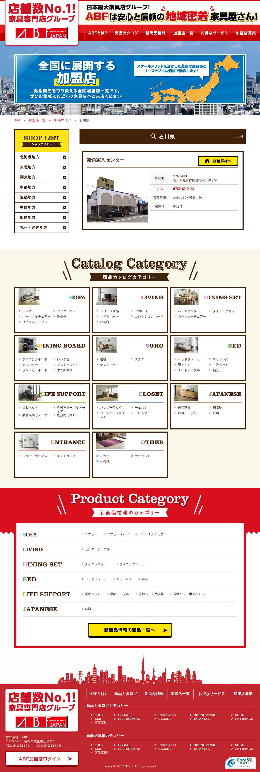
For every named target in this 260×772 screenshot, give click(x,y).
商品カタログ (125, 694)
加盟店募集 (242, 694)
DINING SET (167, 715)
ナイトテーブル (189, 370)
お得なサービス (211, 694)
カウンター (30, 364)
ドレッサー (142, 413)
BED (98, 718)
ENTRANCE (244, 718)
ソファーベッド (68, 311)
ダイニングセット (225, 311)
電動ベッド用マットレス (190, 594)
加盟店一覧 (180, 694)
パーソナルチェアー (36, 316)
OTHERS (101, 752)
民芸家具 (184, 407)
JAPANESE (202, 718)
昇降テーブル (119, 594)
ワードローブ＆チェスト (114, 415)
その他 (105, 461)
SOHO (239, 715)
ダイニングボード (34, 359)
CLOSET (164, 718)
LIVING (124, 715)
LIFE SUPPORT (129, 718)
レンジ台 (63, 359)
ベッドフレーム (189, 359)
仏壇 (216, 413)
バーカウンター (189, 311)
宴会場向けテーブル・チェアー (34, 417)
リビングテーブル (34, 322)
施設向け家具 (66, 415)
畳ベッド (184, 364)
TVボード (141, 311)
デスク (139, 359)
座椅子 (61, 316)
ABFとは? (98, 694)
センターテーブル (97, 549)
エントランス (66, 456)
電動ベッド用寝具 (151, 594)
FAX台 (104, 322)
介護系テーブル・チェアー (71, 409)
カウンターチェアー (192, 316)
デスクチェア (109, 364)
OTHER (100, 722)
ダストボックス (68, 364)
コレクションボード (149, 316)
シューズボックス (34, 456)
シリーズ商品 (109, 311)
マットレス (220, 359)
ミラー (105, 456)
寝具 (216, 370)
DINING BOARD (206, 715)
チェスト (141, 407)
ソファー (28, 311)
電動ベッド (30, 407)
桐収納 (217, 407)
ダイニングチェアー (133, 564)
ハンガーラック (111, 407)
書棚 (103, 359)
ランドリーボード (34, 370)
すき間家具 (65, 370)
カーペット (142, 456)
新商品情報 (154, 694)
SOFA (99, 715)
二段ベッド (220, 364)
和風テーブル (187, 413)
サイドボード (109, 316)
